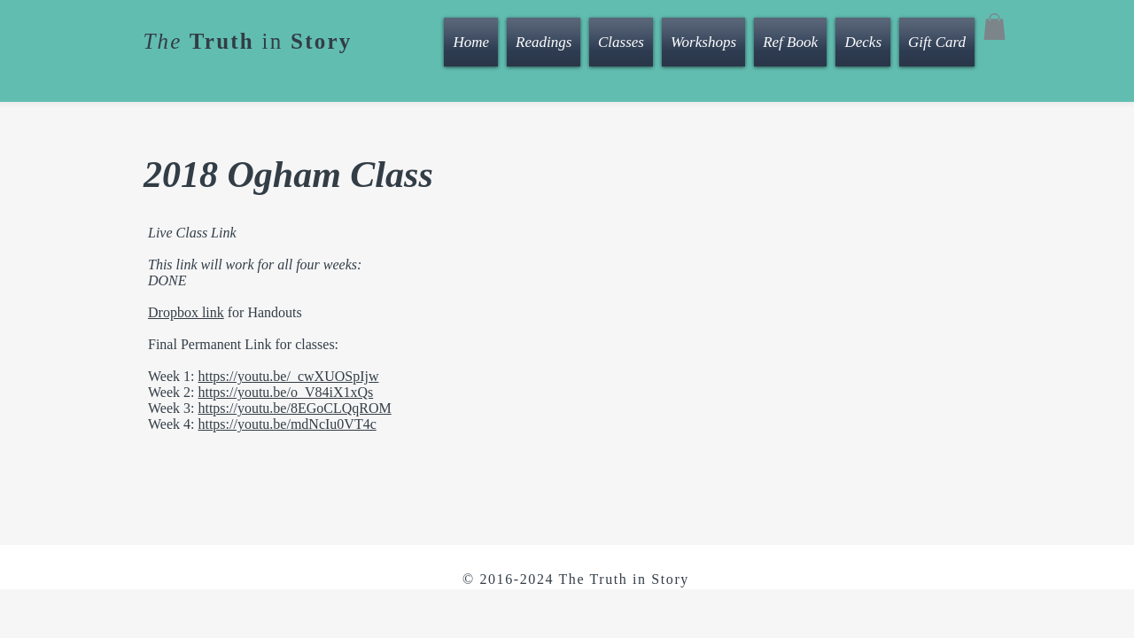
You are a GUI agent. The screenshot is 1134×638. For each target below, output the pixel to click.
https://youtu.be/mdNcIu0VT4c (287, 424)
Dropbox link (186, 312)
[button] (994, 26)
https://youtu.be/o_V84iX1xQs (285, 392)
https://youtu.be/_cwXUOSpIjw (288, 376)
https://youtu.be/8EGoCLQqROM (294, 408)
